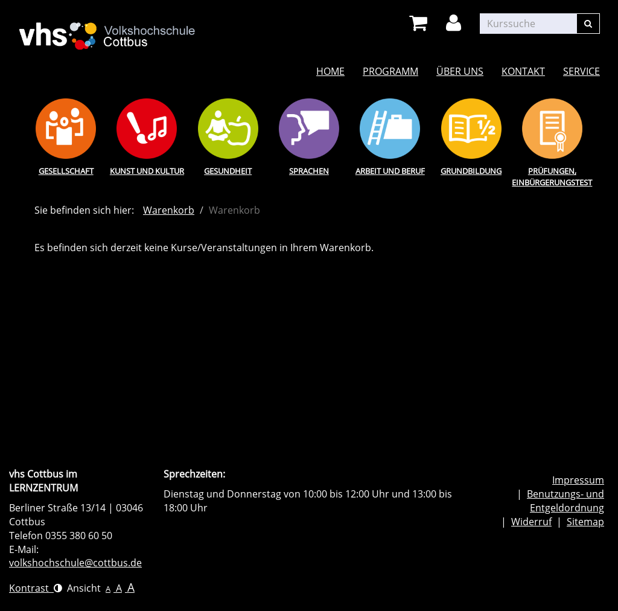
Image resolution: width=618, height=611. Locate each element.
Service (581, 71)
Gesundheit (228, 170)
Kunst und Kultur (147, 170)
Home (330, 71)
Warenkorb (168, 210)
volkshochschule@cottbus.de (75, 562)
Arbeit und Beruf (390, 170)
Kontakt (523, 71)
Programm (390, 71)
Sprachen (309, 170)
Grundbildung (471, 170)
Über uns (459, 71)
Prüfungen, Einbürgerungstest (552, 176)
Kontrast (35, 588)
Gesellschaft (66, 170)
